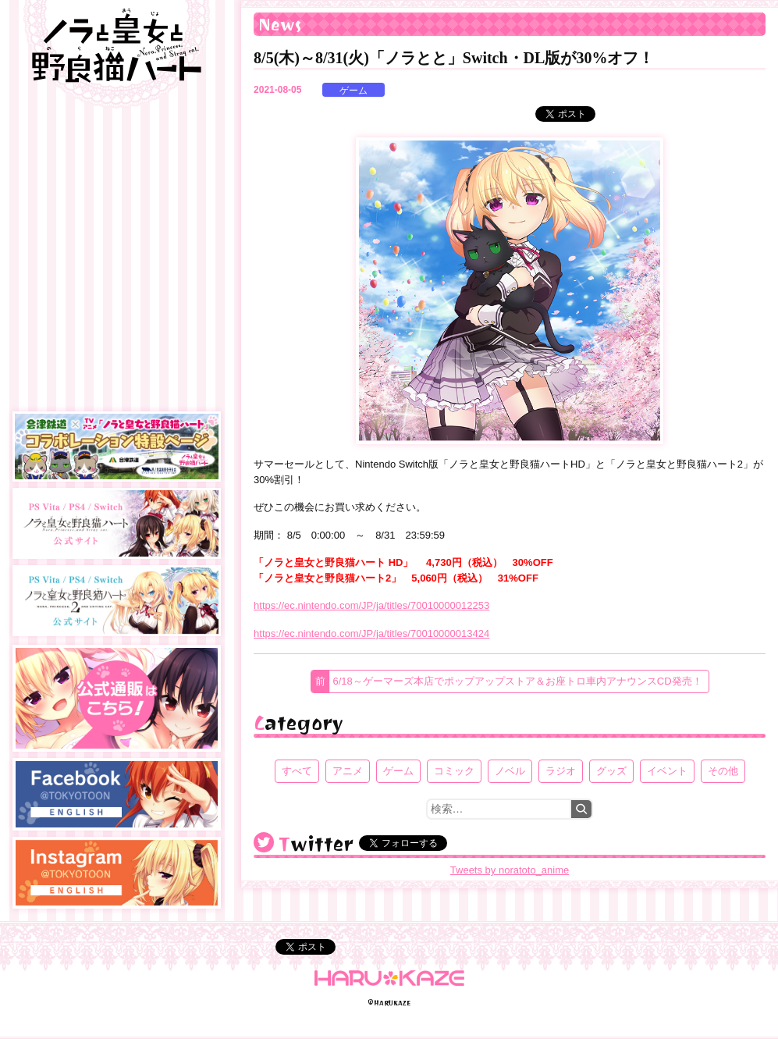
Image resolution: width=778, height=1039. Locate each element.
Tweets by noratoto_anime (509, 870)
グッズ (611, 771)
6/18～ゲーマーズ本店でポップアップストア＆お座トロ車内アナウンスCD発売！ (517, 681)
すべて (297, 771)
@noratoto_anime (264, 842)
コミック (454, 771)
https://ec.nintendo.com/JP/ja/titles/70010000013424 (371, 633)
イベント (667, 771)
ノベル (510, 771)
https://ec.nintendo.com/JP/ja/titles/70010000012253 (371, 605)
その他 (723, 771)
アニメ (347, 771)
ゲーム (353, 90)
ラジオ (560, 771)
